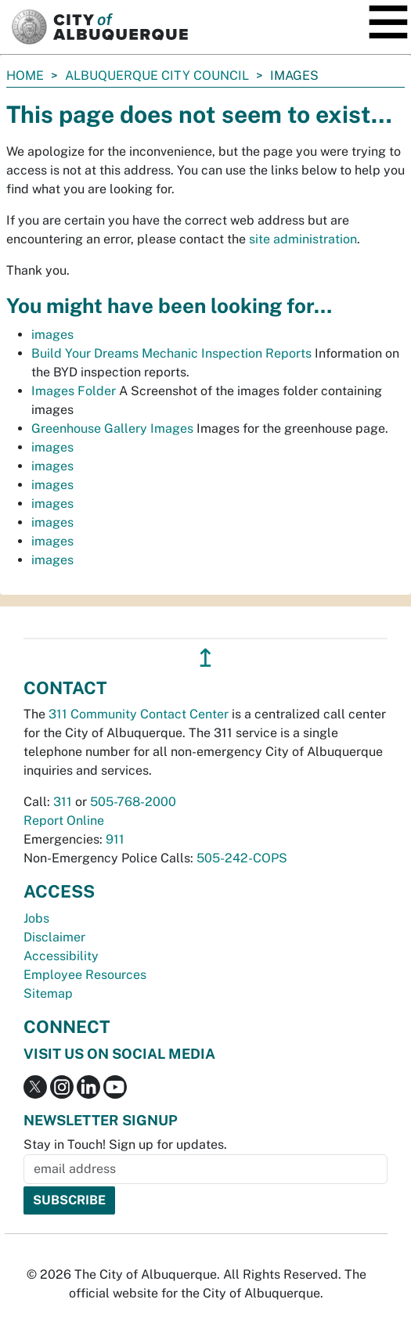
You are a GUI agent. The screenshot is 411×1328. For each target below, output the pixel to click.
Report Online (63, 820)
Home (25, 75)
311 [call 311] (62, 801)
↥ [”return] (205, 657)
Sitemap (48, 993)
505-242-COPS (241, 858)
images (52, 334)
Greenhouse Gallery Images (112, 428)
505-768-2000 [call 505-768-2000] (133, 801)
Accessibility (61, 955)
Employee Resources (84, 974)
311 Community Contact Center (139, 714)
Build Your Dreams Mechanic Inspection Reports (171, 353)
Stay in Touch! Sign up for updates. (125, 1144)
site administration (303, 239)
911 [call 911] (115, 839)
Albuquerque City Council (157, 75)
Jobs (36, 918)
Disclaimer (54, 937)
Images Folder (73, 390)
